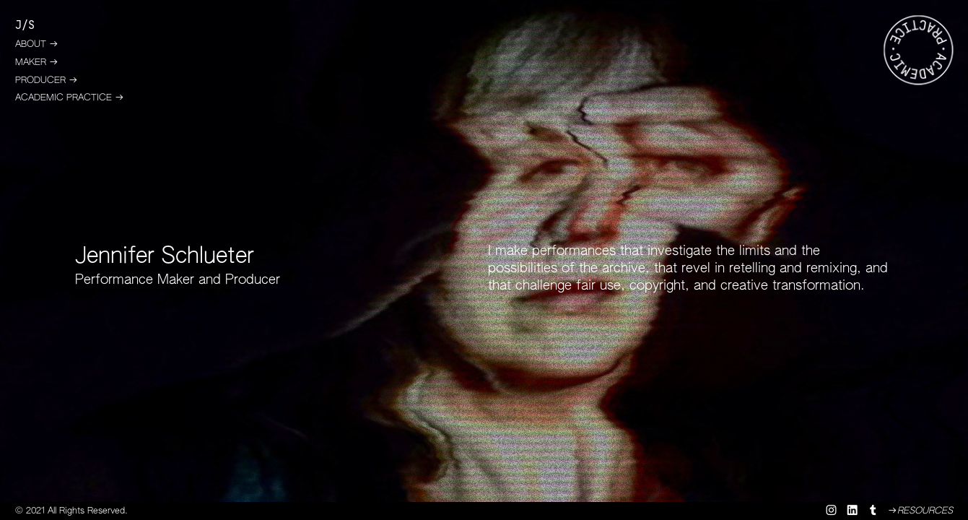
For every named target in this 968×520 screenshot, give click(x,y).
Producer (252, 280)
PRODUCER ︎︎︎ (46, 80)
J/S (25, 25)
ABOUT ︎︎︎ (36, 44)
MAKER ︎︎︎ (36, 62)
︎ (831, 511)
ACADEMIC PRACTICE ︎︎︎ (69, 98)
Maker (175, 280)
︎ (853, 511)
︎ (873, 511)
